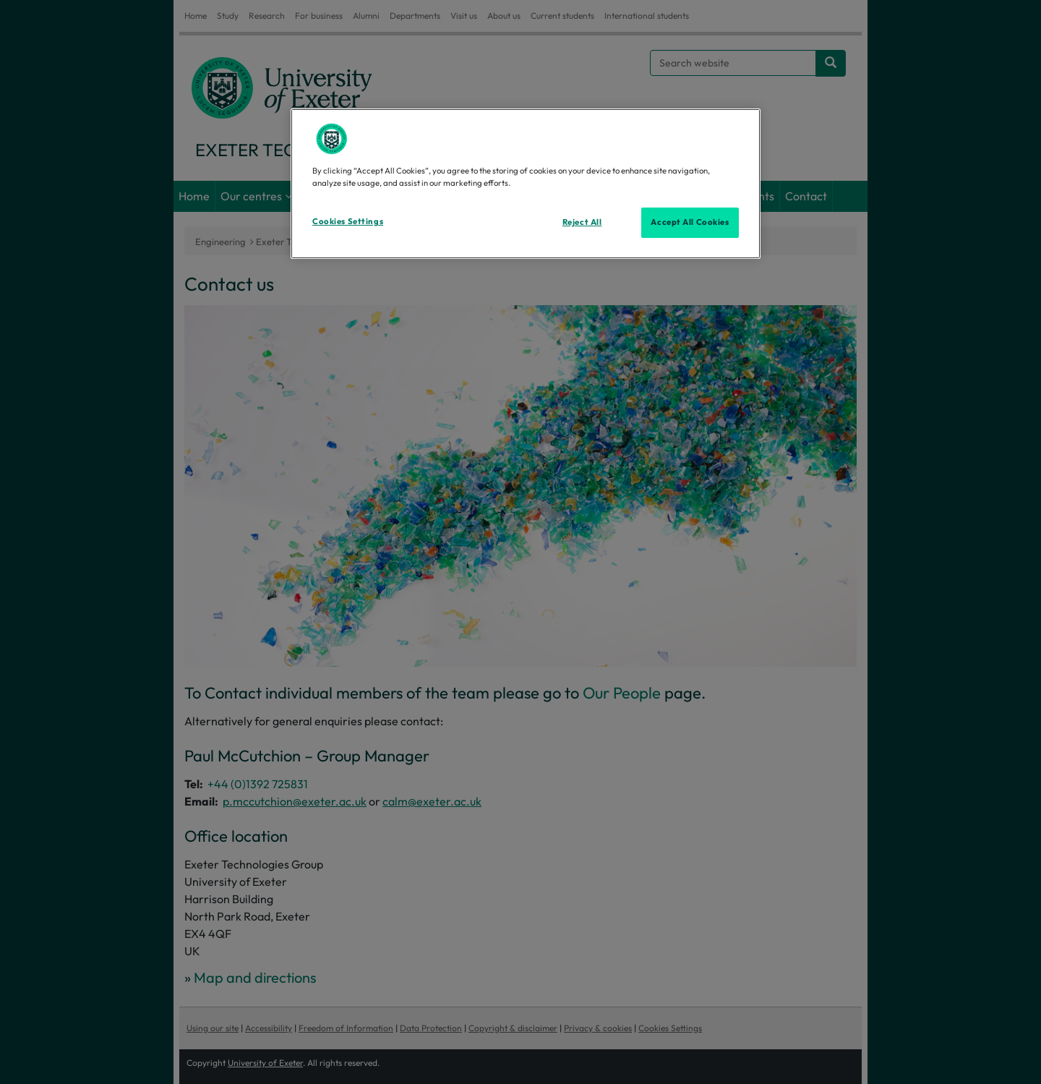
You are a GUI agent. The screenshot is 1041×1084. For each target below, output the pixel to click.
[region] (526, 183)
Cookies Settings (347, 221)
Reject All (582, 222)
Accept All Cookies (690, 222)
